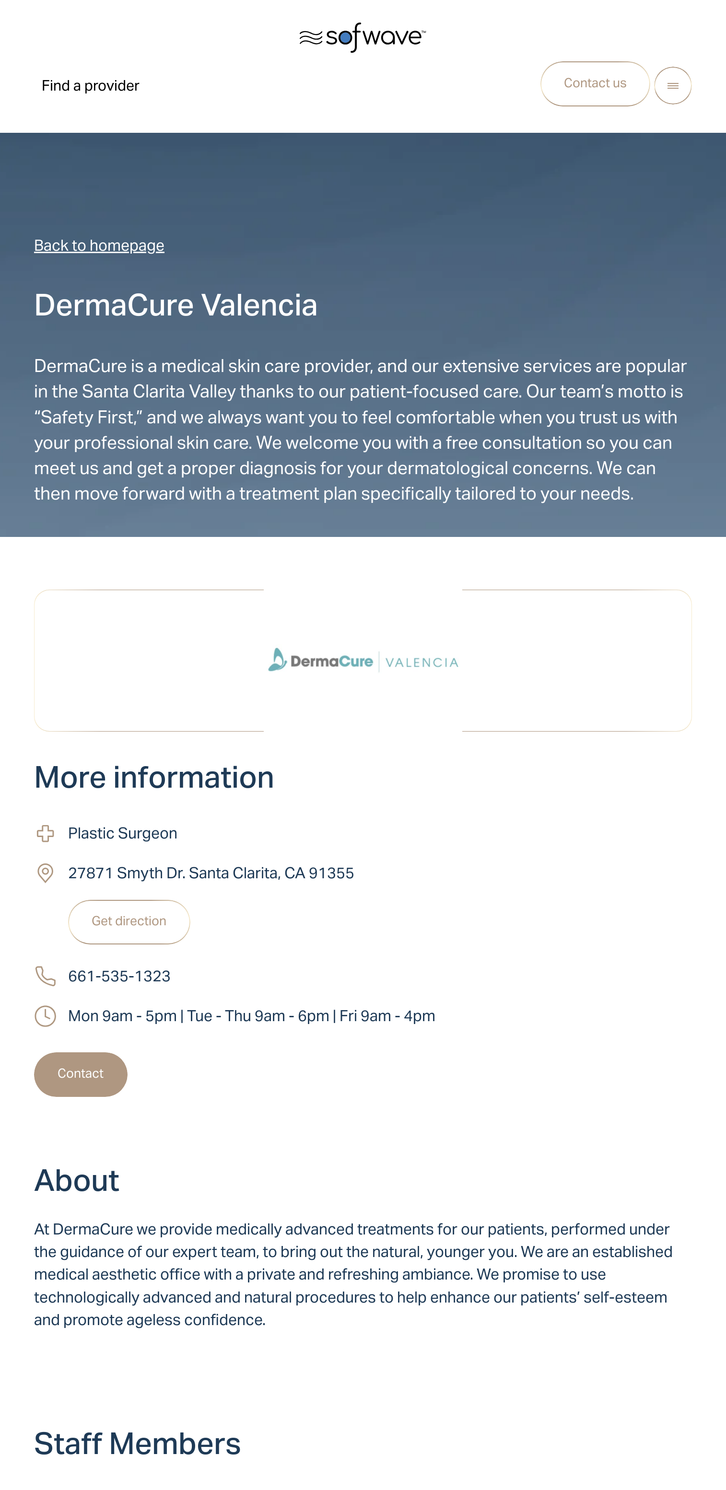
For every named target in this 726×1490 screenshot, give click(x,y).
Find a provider (91, 85)
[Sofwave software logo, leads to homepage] (363, 38)
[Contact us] (595, 83)
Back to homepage (99, 245)
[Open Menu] (673, 86)
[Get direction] (129, 922)
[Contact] (81, 1074)
